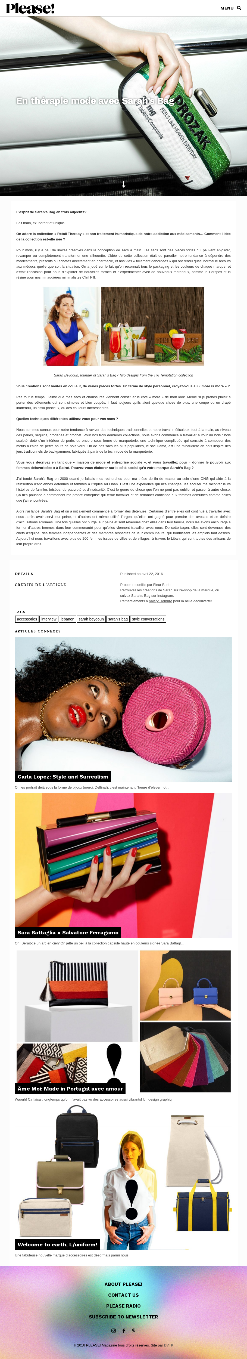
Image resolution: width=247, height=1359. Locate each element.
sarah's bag (118, 619)
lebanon (67, 619)
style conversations (148, 619)
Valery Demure (160, 601)
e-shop (186, 590)
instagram (113, 1331)
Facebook (123, 1331)
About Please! (123, 1284)
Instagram (165, 596)
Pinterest (133, 1331)
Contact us (123, 1295)
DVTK (168, 1345)
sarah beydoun (91, 619)
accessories (27, 619)
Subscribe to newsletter (123, 1317)
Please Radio (123, 1306)
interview (48, 619)
